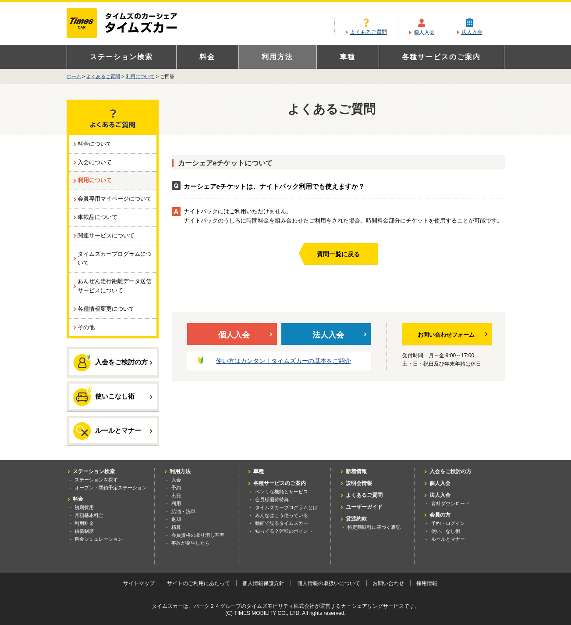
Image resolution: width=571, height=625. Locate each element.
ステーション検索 (121, 57)
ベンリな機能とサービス (281, 491)
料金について (95, 143)
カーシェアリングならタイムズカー (129, 24)
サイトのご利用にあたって (198, 583)
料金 (207, 57)
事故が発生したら (190, 543)
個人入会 (424, 32)
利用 (176, 503)
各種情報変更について (106, 308)
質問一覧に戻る (338, 254)
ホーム (74, 76)
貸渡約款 (356, 519)
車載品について (97, 217)
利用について (140, 76)
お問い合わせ (388, 583)
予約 (176, 487)
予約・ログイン (448, 523)
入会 (176, 479)
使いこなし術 (113, 396)
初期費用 (84, 507)
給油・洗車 (183, 511)
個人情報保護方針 (263, 583)
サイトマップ (139, 583)
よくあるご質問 (368, 32)
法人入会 (471, 32)
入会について (95, 162)
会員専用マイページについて (115, 198)
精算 (176, 527)
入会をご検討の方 (113, 362)
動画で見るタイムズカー (281, 523)
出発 (176, 495)
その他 (86, 327)
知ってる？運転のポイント (284, 531)
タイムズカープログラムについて (115, 258)
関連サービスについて (106, 235)
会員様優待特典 (272, 499)
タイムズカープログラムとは (286, 507)
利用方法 (277, 57)
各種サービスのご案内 (441, 57)
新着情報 (356, 471)
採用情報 (426, 583)
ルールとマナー (113, 431)
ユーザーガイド (364, 507)
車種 (347, 57)
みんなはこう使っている (281, 515)
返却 (176, 519)
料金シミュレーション (98, 539)
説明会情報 (359, 483)
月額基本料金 (88, 515)
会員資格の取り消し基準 (197, 535)
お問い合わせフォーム (453, 334)
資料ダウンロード (450, 503)
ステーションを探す (96, 479)
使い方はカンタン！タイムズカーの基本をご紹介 (283, 360)
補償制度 (84, 531)
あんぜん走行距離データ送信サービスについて (115, 286)
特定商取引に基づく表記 (374, 527)
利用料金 (84, 523)
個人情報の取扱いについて (328, 583)
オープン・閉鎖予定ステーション (110, 487)
